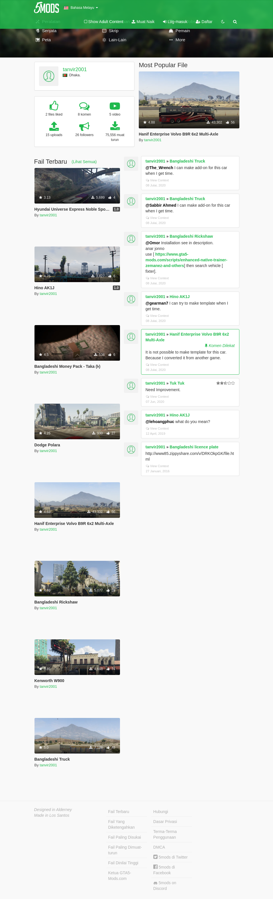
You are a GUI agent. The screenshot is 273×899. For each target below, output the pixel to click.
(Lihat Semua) (84, 161)
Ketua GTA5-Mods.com (119, 876)
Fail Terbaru (118, 811)
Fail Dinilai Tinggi (123, 863)
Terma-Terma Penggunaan (165, 834)
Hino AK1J (180, 296)
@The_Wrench (159, 167)
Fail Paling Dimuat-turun (125, 850)
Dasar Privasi (165, 821)
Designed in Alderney (53, 809)
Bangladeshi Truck (187, 161)
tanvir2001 (75, 69)
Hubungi (160, 811)
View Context (157, 180)
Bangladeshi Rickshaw (191, 236)
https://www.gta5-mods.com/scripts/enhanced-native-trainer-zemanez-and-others (186, 260)
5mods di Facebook (164, 870)
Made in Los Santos (52, 815)
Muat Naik (143, 21)
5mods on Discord (164, 885)
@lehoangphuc (160, 421)
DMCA (159, 847)
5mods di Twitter (170, 857)
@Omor (153, 243)
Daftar (204, 21)
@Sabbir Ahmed (161, 205)
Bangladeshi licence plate (194, 447)
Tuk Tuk (177, 383)
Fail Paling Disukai (124, 837)
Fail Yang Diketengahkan (121, 824)
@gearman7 (157, 303)
